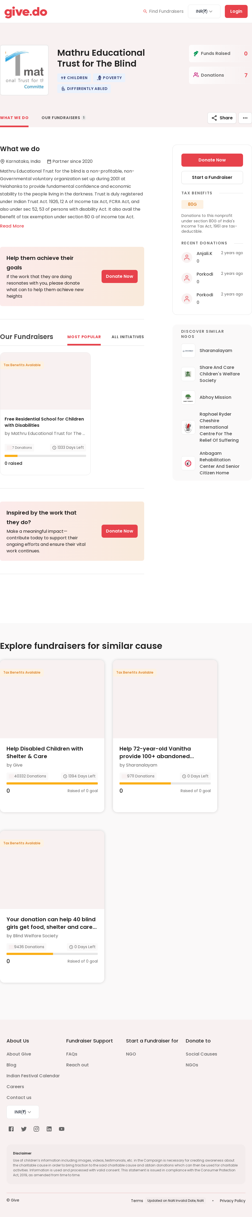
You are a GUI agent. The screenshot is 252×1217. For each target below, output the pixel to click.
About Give (19, 1054)
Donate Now (119, 276)
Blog (11, 1065)
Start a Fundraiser (212, 177)
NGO (131, 1054)
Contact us (19, 1097)
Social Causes (201, 1054)
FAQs (71, 1054)
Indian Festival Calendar (33, 1076)
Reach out (77, 1065)
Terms (137, 1200)
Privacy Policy (232, 1200)
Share (222, 118)
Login (236, 11)
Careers (15, 1087)
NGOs (192, 1065)
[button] (74, 77)
